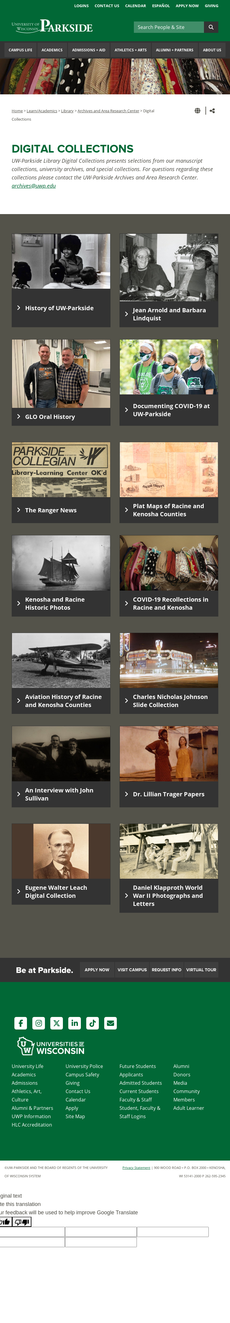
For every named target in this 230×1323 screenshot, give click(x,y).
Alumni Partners (174, 50)
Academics (52, 50)
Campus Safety (82, 1074)
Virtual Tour (201, 969)
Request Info (166, 969)
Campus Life (20, 50)
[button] (198, 111)
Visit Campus (132, 969)
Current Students (139, 1091)
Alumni (181, 1066)
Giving (211, 5)
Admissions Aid (88, 50)
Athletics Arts (131, 50)
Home (17, 110)
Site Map (75, 1116)
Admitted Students (140, 1083)
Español (161, 5)
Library (67, 110)
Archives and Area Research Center (108, 110)
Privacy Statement (136, 1167)
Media (180, 1083)
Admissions (25, 1083)
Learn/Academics (42, 110)
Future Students (137, 1066)
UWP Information (31, 1116)
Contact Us (107, 5)
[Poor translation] (21, 1222)
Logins (81, 5)
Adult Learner (188, 1108)
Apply (72, 1108)
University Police (84, 1066)
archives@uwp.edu (34, 185)
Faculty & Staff (135, 1099)
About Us (212, 50)
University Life (27, 1066)
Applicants (131, 1074)
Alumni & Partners (32, 1108)
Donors (181, 1074)
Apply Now (187, 5)
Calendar (135, 5)
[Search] (169, 27)
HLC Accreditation (32, 1124)
